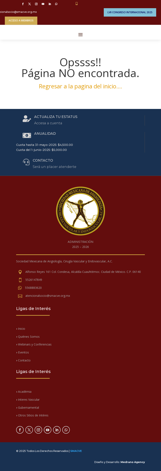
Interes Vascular (28, 400)
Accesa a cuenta (48, 123)
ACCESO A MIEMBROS (21, 20)
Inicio (21, 329)
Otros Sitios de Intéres (32, 415)
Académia (24, 392)
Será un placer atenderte (54, 167)
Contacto (23, 360)
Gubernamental (27, 408)
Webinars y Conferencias (34, 344)
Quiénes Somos (28, 337)
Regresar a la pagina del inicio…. (80, 86)
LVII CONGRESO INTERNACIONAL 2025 (130, 12)
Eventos (22, 352)
